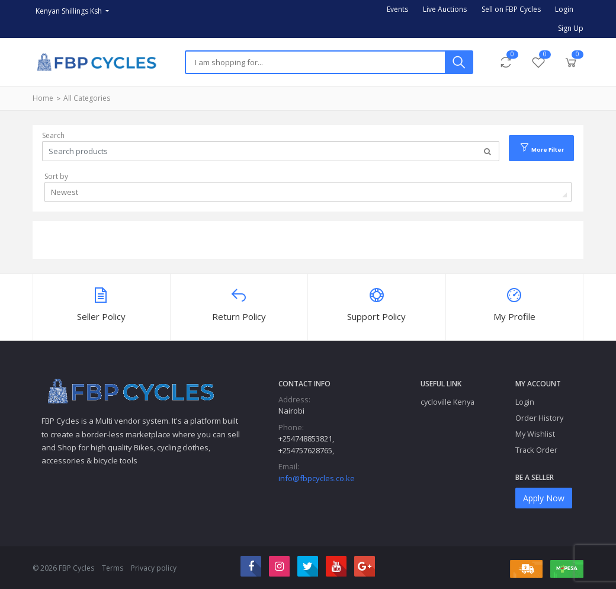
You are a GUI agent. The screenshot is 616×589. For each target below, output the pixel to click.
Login (564, 9)
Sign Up (570, 28)
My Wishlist (535, 433)
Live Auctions (445, 9)
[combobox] (308, 192)
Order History (539, 417)
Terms (112, 568)
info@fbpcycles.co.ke (316, 478)
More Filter (541, 147)
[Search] (315, 62)
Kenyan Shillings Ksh (70, 11)
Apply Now (543, 498)
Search (53, 135)
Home (43, 98)
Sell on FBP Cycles (511, 9)
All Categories (86, 98)
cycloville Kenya (447, 401)
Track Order (536, 449)
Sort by (56, 176)
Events (397, 9)
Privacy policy (154, 568)
